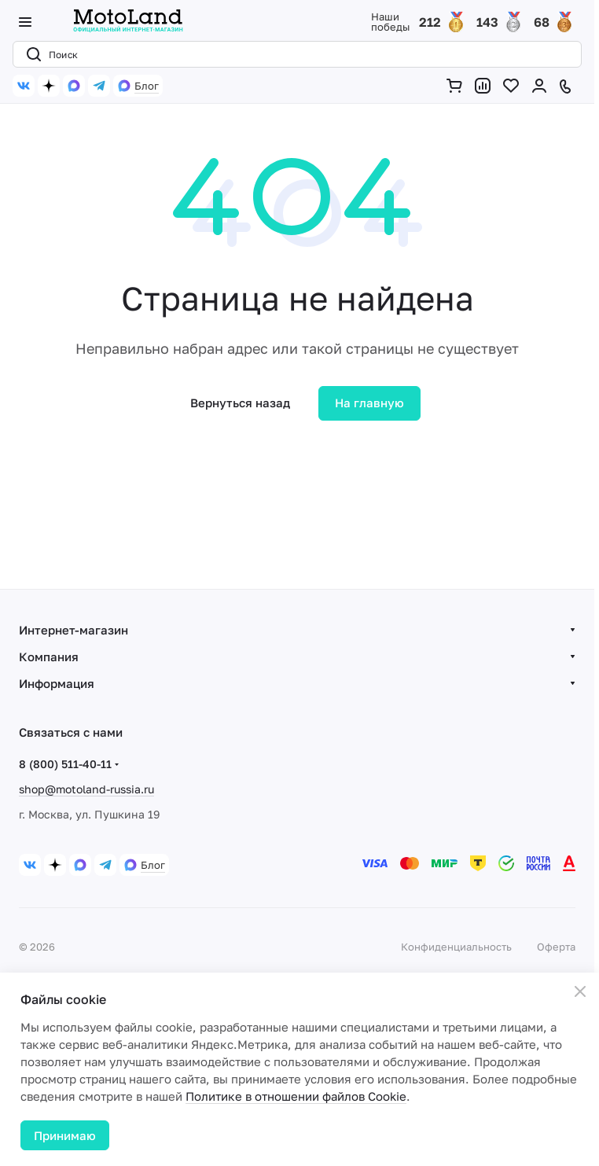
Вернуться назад (240, 402)
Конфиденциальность (456, 946)
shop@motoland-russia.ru (86, 789)
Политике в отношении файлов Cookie (296, 1096)
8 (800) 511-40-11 (65, 764)
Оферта (556, 946)
